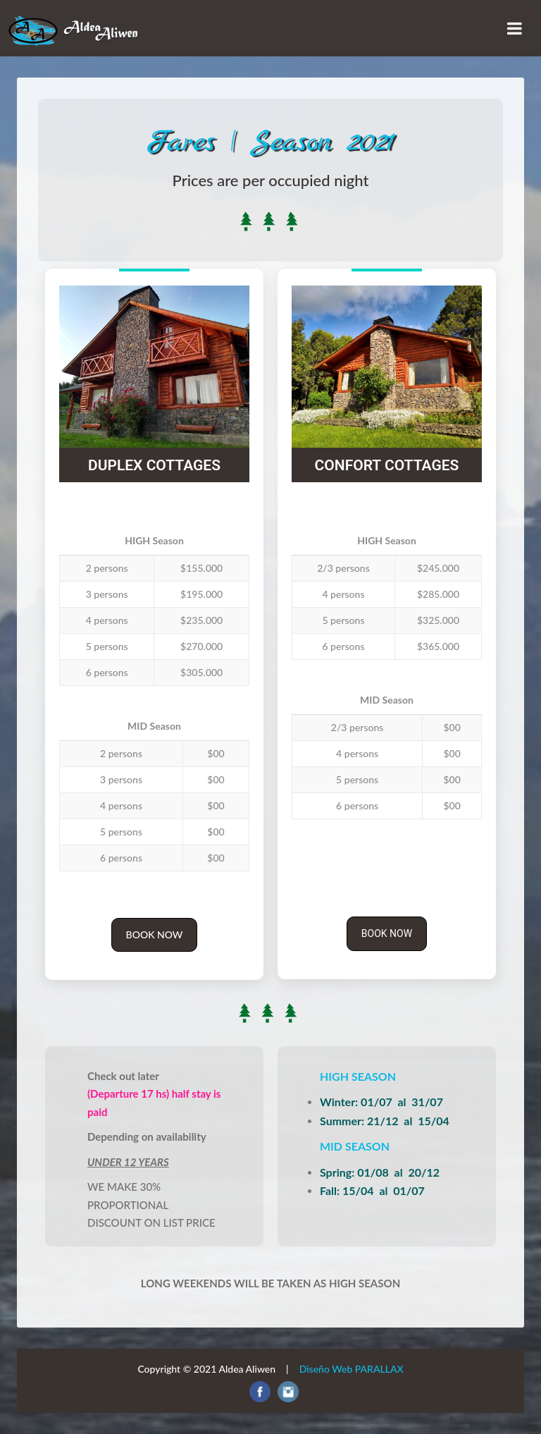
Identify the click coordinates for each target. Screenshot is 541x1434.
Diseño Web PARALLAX (351, 1369)
